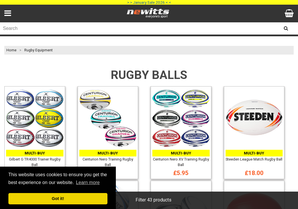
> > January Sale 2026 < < (149, 2)
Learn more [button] (88, 182)
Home (11, 50)
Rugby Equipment (38, 50)
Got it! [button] (58, 198)
